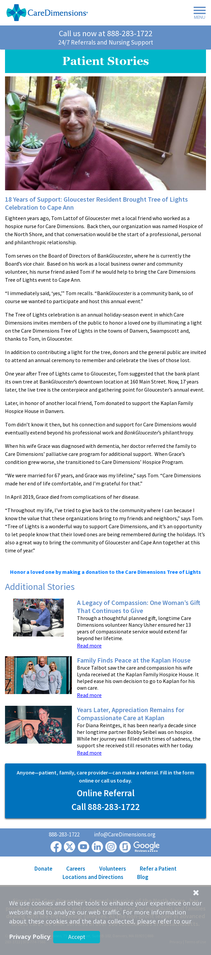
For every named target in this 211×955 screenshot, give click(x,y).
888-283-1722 (129, 33)
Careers (75, 868)
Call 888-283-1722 (106, 806)
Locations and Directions (93, 877)
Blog (142, 877)
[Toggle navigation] (197, 14)
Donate (43, 868)
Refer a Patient (158, 868)
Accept (76, 937)
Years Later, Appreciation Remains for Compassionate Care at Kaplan (130, 714)
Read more (89, 645)
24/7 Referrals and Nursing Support (105, 42)
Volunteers (112, 868)
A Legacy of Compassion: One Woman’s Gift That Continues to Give (138, 607)
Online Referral (105, 793)
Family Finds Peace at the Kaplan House (134, 660)
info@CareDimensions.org (124, 834)
